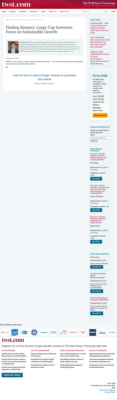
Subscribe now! (100, 115)
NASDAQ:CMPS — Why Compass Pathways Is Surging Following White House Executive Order (99, 28)
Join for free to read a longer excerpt (36, 75)
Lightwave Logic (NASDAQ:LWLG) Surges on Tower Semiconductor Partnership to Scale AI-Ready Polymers (99, 58)
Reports (22, 11)
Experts (12, 11)
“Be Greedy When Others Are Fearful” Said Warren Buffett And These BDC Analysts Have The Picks (100, 42)
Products (34, 11)
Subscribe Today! (12, 374)
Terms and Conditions (107, 390)
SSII (107, 206)
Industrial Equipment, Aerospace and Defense (99, 299)
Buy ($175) (96, 267)
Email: (92, 135)
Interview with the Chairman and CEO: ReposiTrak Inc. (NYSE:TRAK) (98, 220)
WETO (92, 175)
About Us (52, 11)
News (43, 11)
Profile (72, 51)
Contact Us (64, 11)
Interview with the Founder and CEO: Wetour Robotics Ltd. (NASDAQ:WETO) (98, 157)
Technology (94, 170)
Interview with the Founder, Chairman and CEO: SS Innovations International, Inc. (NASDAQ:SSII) (99, 189)
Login (113, 11)
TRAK (92, 238)
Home (4, 11)
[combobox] (92, 12)
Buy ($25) (96, 178)
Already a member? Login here (44, 83)
